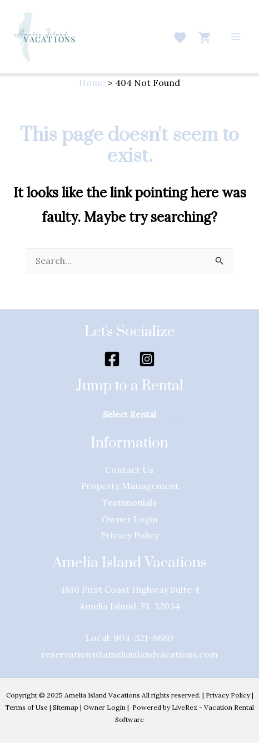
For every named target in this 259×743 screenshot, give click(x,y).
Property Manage (118, 485)
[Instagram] (147, 359)
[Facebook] (112, 359)
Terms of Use (26, 707)
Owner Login (104, 707)
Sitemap (65, 707)
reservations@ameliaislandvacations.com (129, 654)
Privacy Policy (228, 695)
